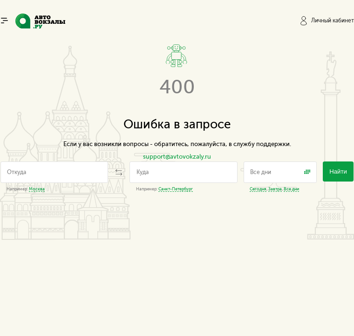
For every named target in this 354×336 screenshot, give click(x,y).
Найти (338, 171)
